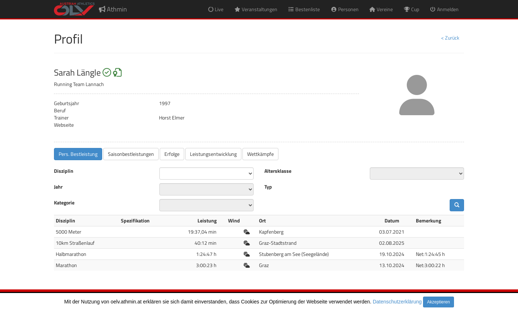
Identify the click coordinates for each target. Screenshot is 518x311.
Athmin (113, 9)
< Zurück (450, 37)
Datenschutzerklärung (397, 302)
